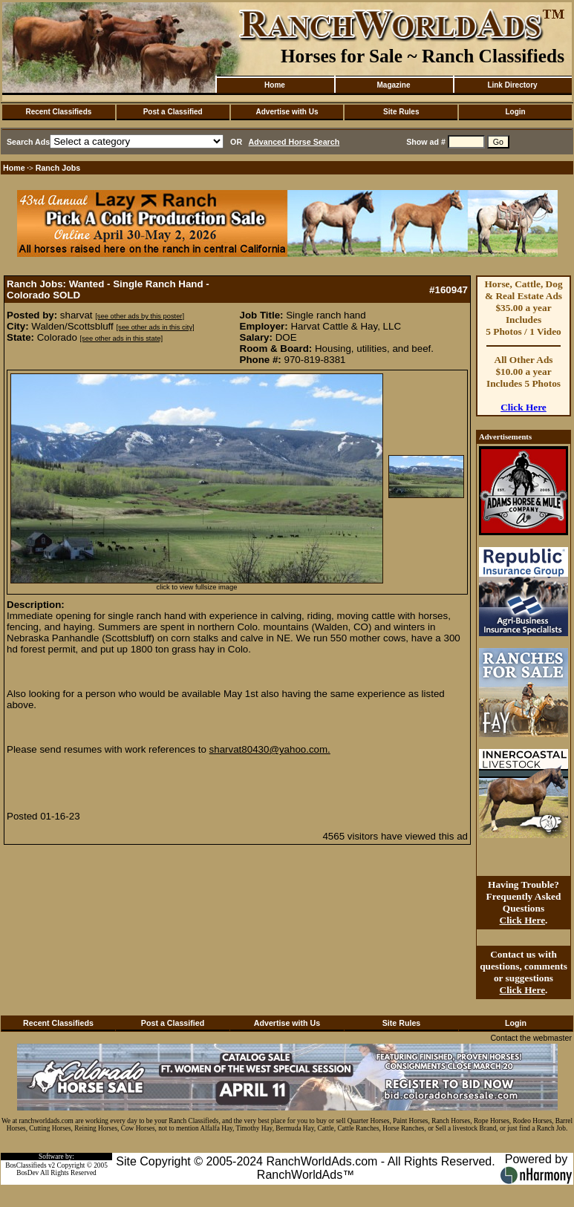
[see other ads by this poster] (139, 316)
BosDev (27, 1173)
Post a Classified (173, 112)
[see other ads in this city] (155, 327)
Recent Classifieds (58, 112)
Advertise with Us (287, 112)
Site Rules (401, 112)
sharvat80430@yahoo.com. (269, 749)
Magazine (393, 85)
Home (274, 85)
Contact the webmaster (531, 1037)
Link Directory (512, 85)
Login (515, 112)
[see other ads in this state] (121, 338)
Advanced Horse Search (294, 141)
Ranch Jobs (58, 167)
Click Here (523, 407)
